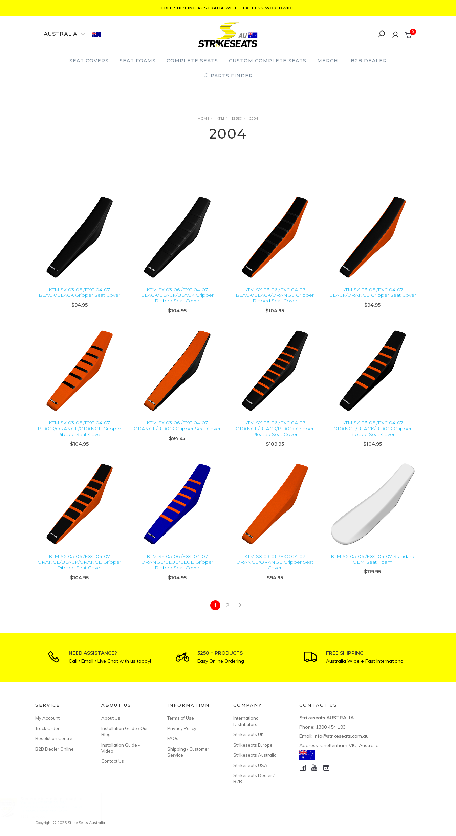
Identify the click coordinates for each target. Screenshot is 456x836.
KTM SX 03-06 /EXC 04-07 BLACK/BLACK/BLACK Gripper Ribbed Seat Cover (177, 295)
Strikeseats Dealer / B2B (254, 778)
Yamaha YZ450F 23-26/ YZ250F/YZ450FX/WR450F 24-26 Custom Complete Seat (58, 806)
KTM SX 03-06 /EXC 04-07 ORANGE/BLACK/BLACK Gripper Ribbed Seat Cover (372, 437)
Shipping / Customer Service (188, 752)
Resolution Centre (53, 738)
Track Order (47, 728)
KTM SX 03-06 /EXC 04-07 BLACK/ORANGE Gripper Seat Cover (372, 292)
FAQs (172, 738)
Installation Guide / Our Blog (124, 731)
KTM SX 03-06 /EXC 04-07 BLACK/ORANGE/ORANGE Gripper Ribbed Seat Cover (79, 437)
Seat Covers (89, 61)
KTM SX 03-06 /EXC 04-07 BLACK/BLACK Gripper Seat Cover (79, 292)
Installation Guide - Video (120, 748)
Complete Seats (192, 61)
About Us (110, 718)
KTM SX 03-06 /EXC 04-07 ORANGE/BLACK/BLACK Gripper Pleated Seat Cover (275, 437)
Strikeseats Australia (255, 755)
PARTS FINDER (228, 75)
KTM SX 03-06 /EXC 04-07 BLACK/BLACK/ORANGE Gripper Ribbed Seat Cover (275, 295)
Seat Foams (138, 61)
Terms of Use (180, 718)
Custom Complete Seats (267, 61)
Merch (327, 61)
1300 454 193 (331, 727)
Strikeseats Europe (253, 745)
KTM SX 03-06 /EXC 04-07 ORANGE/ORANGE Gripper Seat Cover (274, 571)
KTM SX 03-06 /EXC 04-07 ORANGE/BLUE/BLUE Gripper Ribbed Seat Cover (177, 571)
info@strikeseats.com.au (341, 736)
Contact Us (112, 761)
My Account (47, 718)
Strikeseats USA (250, 765)
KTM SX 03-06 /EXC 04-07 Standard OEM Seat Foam (372, 568)
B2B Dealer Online (54, 749)
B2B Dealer (369, 61)
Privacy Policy (181, 728)
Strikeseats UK (248, 734)
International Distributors (246, 721)
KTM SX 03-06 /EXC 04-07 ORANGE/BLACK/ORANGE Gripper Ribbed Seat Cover (79, 571)
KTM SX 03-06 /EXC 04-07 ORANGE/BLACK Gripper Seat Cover (177, 434)
